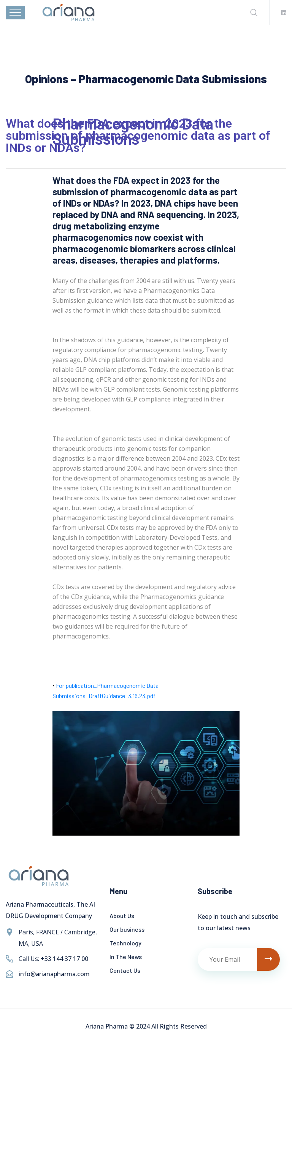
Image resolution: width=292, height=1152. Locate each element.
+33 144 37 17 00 (64, 958)
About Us (122, 915)
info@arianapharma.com (54, 974)
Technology (125, 943)
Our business (127, 929)
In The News (126, 956)
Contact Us (125, 970)
